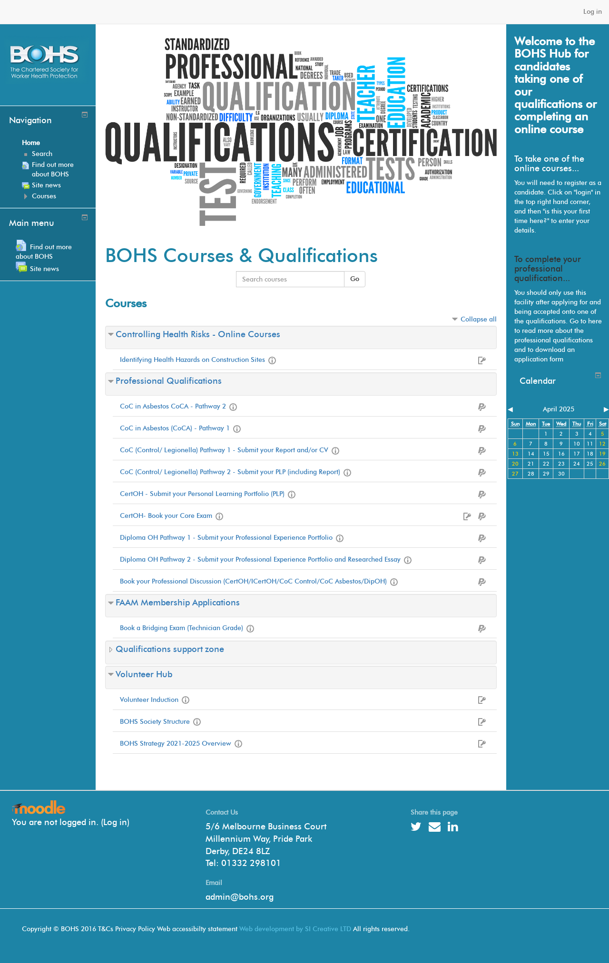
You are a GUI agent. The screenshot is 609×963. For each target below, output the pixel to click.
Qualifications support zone (170, 649)
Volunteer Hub (144, 674)
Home (31, 143)
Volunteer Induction (149, 700)
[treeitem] (55, 143)
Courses (44, 196)
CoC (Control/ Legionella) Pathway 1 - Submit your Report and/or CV (224, 450)
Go (354, 279)
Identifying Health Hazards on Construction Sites (192, 360)
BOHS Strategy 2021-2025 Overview (175, 743)
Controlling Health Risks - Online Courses (198, 334)
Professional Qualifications (169, 381)
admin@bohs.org (240, 897)
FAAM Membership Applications (178, 602)
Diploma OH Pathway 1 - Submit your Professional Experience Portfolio (226, 538)
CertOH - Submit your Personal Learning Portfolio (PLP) (202, 494)
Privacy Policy (135, 929)
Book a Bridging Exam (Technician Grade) (181, 628)
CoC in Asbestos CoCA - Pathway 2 (173, 406)
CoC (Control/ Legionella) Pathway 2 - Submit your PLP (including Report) (230, 472)
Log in (592, 12)
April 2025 (558, 409)
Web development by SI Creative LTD (295, 929)
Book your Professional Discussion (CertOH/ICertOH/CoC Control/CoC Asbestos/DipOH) (253, 581)
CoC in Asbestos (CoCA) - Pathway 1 (175, 428)
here (595, 321)
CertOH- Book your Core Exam (166, 516)
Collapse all (479, 319)
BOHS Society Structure (155, 722)
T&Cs (105, 929)
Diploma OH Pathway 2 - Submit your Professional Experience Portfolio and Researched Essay (260, 559)
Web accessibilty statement (197, 929)
